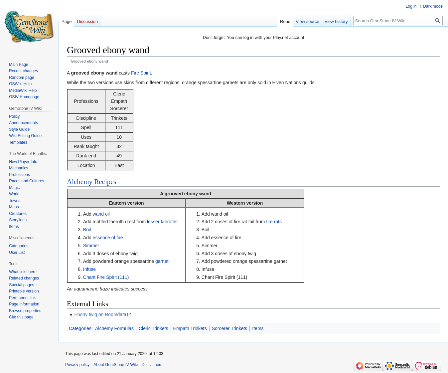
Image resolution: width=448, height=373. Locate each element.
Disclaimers (152, 364)
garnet (162, 261)
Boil (87, 229)
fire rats (274, 221)
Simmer (91, 245)
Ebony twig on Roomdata (100, 314)
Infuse (89, 269)
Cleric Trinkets (153, 328)
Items (257, 328)
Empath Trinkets (190, 328)
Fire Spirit (141, 73)
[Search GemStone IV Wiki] (398, 20)
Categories (80, 328)
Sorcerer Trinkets (229, 328)
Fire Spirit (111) (113, 277)
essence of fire (108, 237)
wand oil (101, 214)
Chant (89, 277)
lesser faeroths (162, 221)
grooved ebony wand (188, 193)
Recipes (105, 182)
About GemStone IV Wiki (115, 364)
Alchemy (79, 182)
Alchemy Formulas (114, 328)
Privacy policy (77, 364)
